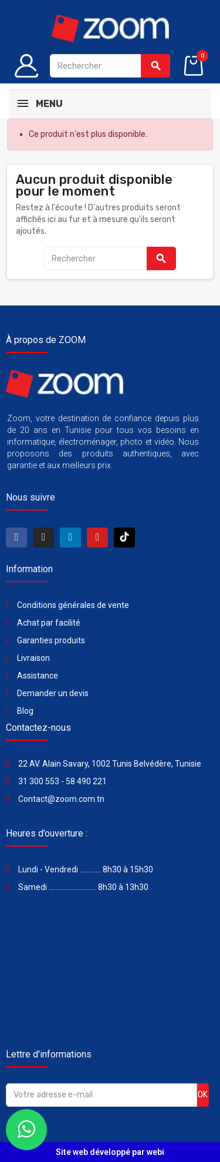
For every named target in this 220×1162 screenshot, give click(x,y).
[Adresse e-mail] (101, 1095)
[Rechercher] (110, 66)
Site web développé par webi (110, 1152)
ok (203, 1095)
